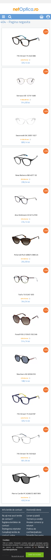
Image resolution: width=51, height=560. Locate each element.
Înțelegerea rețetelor (11, 528)
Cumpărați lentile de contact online (11, 533)
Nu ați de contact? (12, 517)
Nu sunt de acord (18, 556)
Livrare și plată (33, 515)
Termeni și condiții (34, 518)
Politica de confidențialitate (34, 530)
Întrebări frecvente (35, 535)
